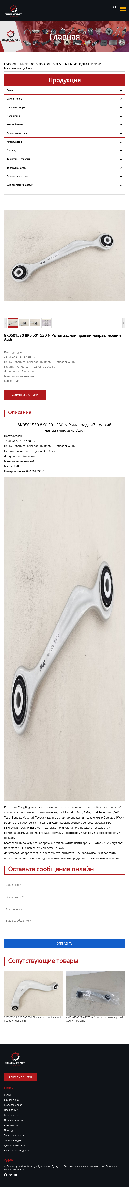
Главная (10, 64)
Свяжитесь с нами (25, 395)
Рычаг (23, 64)
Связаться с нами (20, 1077)
